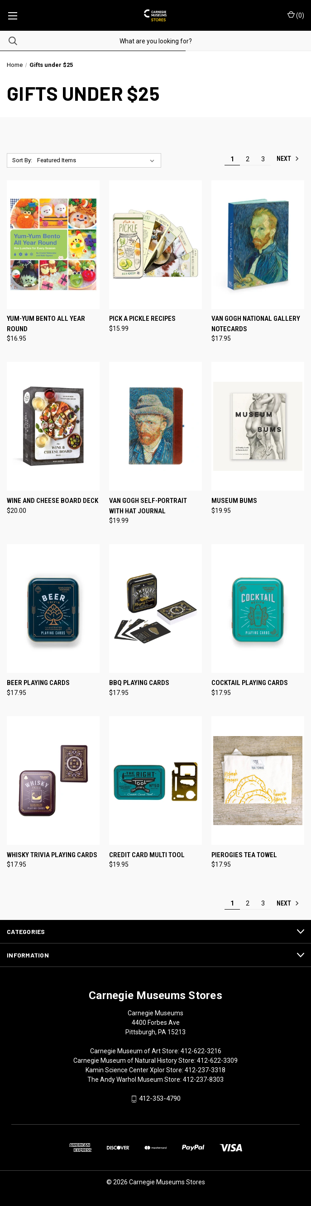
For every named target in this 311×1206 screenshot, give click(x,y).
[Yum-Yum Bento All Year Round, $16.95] (53, 244)
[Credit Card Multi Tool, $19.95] (155, 780)
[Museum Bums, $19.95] (257, 426)
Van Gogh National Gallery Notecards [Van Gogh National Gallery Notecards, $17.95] (255, 323)
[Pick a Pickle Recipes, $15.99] (155, 244)
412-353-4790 (160, 1098)
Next (288, 158)
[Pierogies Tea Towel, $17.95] (257, 780)
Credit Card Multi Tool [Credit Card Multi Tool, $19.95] (147, 855)
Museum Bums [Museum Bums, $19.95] (234, 501)
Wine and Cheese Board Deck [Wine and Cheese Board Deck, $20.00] (52, 501)
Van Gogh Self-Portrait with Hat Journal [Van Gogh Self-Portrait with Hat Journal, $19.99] (148, 506)
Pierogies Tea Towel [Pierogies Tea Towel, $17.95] (244, 855)
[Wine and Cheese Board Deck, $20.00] (53, 426)
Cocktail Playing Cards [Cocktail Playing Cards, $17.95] (249, 683)
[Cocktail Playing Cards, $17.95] (257, 608)
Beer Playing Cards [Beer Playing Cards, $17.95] (38, 683)
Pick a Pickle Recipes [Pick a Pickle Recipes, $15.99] (142, 318)
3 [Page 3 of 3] (263, 159)
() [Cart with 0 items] (295, 15)
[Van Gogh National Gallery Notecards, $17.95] (257, 244)
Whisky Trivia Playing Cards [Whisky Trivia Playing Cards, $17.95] (52, 855)
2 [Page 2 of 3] (247, 159)
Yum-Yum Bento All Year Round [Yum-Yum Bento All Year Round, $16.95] (46, 323)
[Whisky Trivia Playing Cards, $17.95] (53, 780)
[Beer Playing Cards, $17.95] (53, 608)
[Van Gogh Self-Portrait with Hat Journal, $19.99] (155, 426)
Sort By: (22, 160)
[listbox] (98, 160)
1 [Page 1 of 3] (232, 159)
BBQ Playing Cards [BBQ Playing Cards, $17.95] (139, 683)
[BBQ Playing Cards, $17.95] (155, 608)
